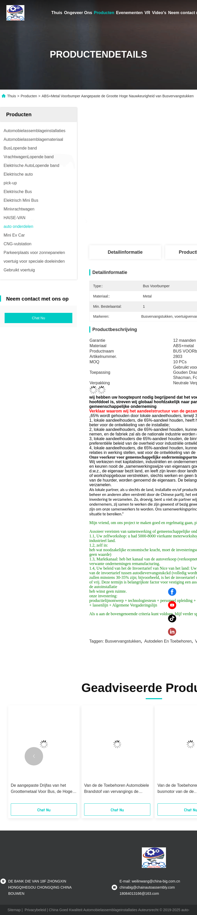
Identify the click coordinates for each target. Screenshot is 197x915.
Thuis (56, 12)
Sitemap (14, 910)
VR (147, 12)
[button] (34, 756)
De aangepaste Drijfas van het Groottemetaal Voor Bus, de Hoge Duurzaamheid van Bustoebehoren (42, 789)
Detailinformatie (125, 252)
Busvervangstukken (123, 641)
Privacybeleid (35, 910)
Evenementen (129, 12)
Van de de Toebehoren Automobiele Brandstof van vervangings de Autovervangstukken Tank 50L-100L (117, 789)
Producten (104, 12)
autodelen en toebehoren (168, 641)
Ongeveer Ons (78, 12)
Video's (159, 12)
